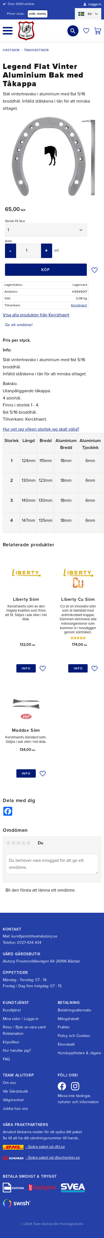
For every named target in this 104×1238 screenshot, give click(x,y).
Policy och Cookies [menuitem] (74, 1035)
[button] (7, 31)
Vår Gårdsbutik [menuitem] (15, 1091)
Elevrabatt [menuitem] (66, 1044)
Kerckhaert (79, 305)
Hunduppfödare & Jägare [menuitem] (79, 1053)
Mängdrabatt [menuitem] (68, 1018)
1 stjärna (8, 842)
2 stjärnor (13, 842)
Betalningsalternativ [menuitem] (74, 1010)
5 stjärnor (28, 842)
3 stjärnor (18, 842)
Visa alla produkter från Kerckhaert (36, 315)
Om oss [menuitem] (9, 1082)
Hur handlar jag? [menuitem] (17, 1050)
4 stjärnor (23, 842)
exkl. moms (37, 14)
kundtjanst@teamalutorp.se (34, 936)
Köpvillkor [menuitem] (11, 1042)
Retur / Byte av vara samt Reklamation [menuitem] (24, 1030)
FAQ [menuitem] (6, 1059)
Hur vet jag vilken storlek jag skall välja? (41, 429)
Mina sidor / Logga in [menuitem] (21, 1018)
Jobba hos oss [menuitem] (15, 1108)
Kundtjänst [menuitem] (12, 1010)
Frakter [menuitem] (64, 1027)
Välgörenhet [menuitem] (13, 1100)
